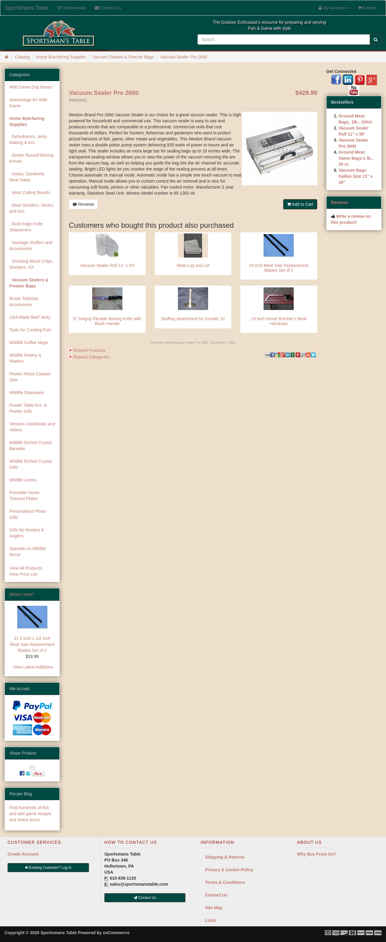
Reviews (83, 204)
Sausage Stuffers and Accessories (30, 245)
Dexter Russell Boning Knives (31, 158)
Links (210, 920)
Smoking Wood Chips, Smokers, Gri (31, 264)
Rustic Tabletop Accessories (23, 301)
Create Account (23, 854)
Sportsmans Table (26, 8)
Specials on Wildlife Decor (27, 551)
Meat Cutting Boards (29, 192)
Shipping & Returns (225, 857)
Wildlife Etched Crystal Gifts (30, 464)
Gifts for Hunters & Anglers (26, 532)
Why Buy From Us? (316, 854)
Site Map (214, 907)
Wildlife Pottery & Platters (25, 358)
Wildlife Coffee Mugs (28, 342)
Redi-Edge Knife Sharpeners (26, 226)
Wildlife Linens (22, 479)
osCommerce (116, 932)
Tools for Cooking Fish (30, 329)
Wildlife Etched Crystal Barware (30, 445)
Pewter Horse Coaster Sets (30, 376)
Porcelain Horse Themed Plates (24, 495)
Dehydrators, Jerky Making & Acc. (28, 139)
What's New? (21, 594)
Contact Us (216, 895)
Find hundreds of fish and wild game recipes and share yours (30, 813)
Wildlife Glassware (26, 392)
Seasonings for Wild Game (28, 102)
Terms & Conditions (225, 882)
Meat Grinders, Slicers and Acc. (31, 208)
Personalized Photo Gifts (27, 514)
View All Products (25, 568)
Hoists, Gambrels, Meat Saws (27, 176)
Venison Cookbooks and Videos (32, 426)
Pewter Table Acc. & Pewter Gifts (28, 408)
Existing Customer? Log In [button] (48, 867)
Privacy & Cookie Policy (229, 869)
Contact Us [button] (145, 898)
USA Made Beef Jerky (30, 317)
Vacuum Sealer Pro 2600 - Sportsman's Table (205, 342)
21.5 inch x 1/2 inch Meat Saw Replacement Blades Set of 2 (32, 644)
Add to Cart (300, 204)
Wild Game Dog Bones (30, 87)
